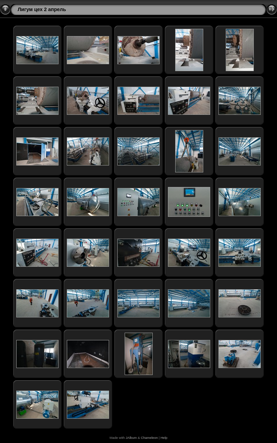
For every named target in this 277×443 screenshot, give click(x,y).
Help (164, 438)
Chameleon (149, 438)
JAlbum (131, 438)
